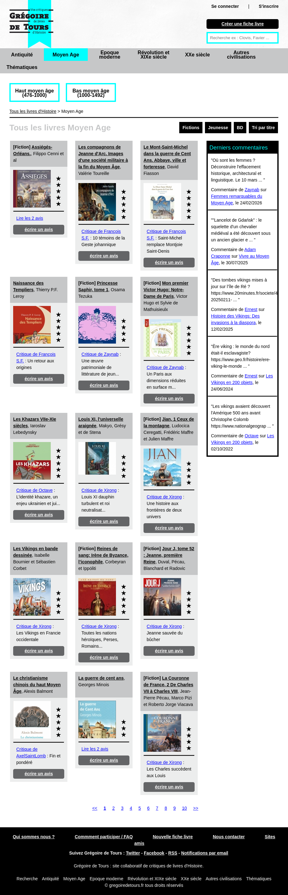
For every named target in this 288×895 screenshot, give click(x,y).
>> (195, 808)
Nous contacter (229, 836)
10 (184, 808)
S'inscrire (269, 6)
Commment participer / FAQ (104, 836)
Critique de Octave (34, 490)
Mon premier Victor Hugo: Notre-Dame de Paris (166, 290)
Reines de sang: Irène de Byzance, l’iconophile (103, 555)
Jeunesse (218, 127)
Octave (252, 435)
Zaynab (252, 189)
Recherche (27, 878)
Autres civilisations (241, 55)
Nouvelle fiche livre (173, 836)
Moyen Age (66, 54)
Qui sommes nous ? (34, 836)
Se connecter (225, 6)
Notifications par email (204, 853)
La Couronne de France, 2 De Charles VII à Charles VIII (168, 685)
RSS (172, 853)
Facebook (154, 853)
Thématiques (22, 67)
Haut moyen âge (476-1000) (34, 93)
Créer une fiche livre (243, 23)
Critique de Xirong (99, 490)
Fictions (190, 127)
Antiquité (22, 54)
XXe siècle (197, 54)
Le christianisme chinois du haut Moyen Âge (37, 685)
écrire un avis (38, 229)
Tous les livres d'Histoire (32, 111)
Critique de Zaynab (99, 354)
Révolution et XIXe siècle (153, 55)
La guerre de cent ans (101, 678)
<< (94, 808)
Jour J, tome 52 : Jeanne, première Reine (169, 555)
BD (240, 127)
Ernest (251, 309)
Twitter (133, 853)
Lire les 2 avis (29, 218)
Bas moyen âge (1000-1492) (90, 93)
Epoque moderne (109, 55)
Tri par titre (263, 127)
